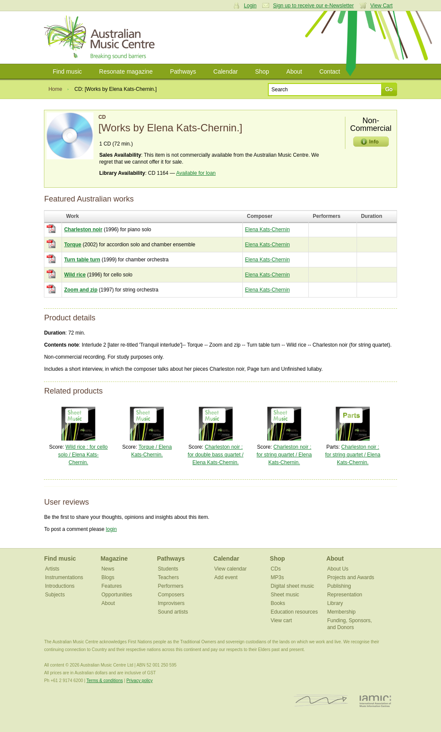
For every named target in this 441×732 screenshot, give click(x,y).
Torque (72, 245)
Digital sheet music (292, 586)
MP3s (277, 577)
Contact (329, 71)
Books (278, 603)
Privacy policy (139, 680)
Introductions (60, 586)
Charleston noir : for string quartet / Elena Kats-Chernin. (284, 454)
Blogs (107, 577)
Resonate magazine (126, 71)
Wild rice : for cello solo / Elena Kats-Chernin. (83, 454)
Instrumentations (64, 577)
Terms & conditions (105, 680)
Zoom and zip (80, 290)
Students (168, 569)
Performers (170, 586)
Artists (52, 569)
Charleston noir (83, 229)
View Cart (381, 6)
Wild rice (75, 275)
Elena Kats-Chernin (267, 229)
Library (335, 603)
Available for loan (196, 173)
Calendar (225, 71)
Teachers (168, 577)
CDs (276, 569)
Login (250, 6)
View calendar (230, 569)
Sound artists (173, 612)
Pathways (183, 71)
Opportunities (116, 595)
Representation (344, 595)
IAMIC (375, 700)
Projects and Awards (350, 577)
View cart (281, 620)
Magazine (113, 558)
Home (55, 89)
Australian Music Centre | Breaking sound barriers (101, 37)
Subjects (55, 595)
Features (111, 586)
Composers (171, 595)
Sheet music (285, 595)
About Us (337, 569)
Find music (67, 71)
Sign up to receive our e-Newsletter (313, 6)
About (294, 71)
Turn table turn (82, 260)
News (107, 569)
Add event (226, 577)
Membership (341, 612)
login (111, 529)
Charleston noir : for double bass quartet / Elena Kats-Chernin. (215, 454)
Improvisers (171, 603)
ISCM (321, 700)
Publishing (339, 586)
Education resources (294, 612)
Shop (262, 71)
